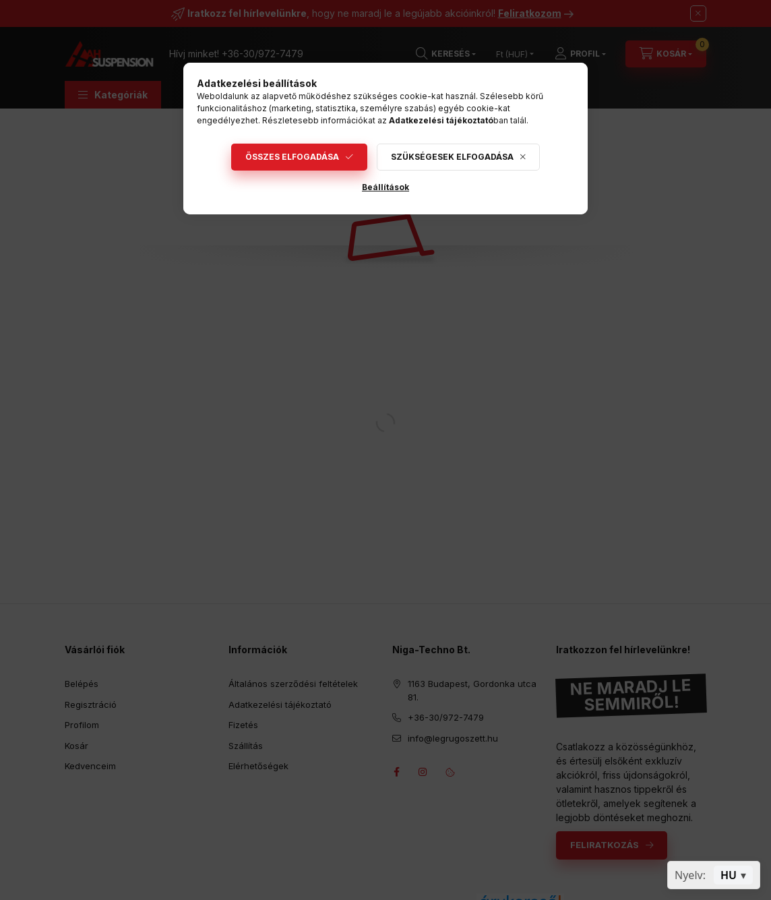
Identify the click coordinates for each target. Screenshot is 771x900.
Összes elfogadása (292, 157)
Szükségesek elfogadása (452, 157)
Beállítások (385, 187)
